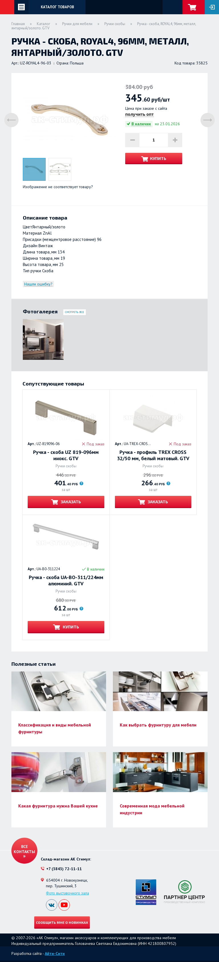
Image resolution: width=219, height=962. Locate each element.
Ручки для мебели (77, 23)
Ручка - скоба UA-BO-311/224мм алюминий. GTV (66, 580)
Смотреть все (74, 312)
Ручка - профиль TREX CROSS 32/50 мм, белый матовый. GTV (153, 455)
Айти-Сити (55, 953)
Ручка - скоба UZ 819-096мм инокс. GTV (66, 455)
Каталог (43, 23)
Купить (158, 158)
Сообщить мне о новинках (62, 922)
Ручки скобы (114, 23)
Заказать (70, 501)
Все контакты (24, 849)
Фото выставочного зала (67, 893)
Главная (18, 23)
